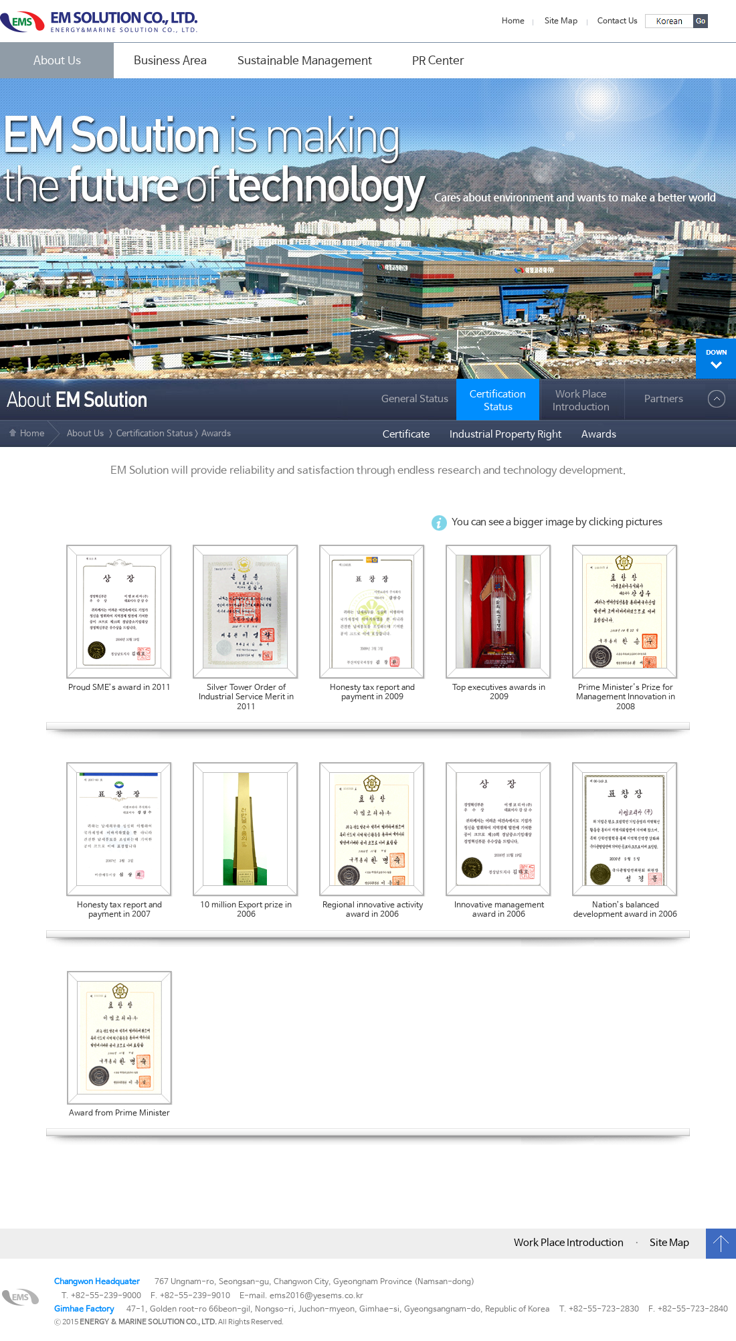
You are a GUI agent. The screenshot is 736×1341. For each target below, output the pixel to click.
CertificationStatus (498, 401)
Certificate (406, 435)
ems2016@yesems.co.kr (316, 1296)
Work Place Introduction (581, 401)
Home (513, 21)
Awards (598, 435)
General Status (414, 399)
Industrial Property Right (505, 435)
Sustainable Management (305, 61)
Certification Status (154, 434)
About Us (57, 61)
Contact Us (617, 21)
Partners (663, 399)
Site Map (561, 21)
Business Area (170, 61)
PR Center (438, 61)
